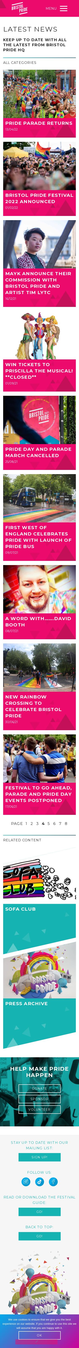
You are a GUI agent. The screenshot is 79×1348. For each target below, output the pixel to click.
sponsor (39, 1099)
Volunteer (39, 1109)
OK (39, 1335)
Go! (39, 1212)
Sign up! (40, 1157)
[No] (36, 1341)
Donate (39, 1088)
